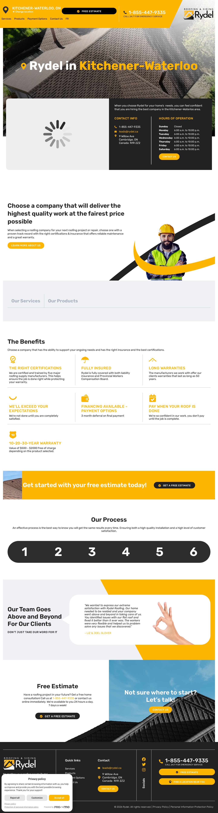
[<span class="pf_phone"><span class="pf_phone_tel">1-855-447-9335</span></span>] (126, 12)
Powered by (57, 807)
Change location (22, 11)
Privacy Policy (161, 806)
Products (19, 18)
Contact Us (56, 18)
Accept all (60, 798)
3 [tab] (92, 552)
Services (6, 18)
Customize (37, 798)
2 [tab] (58, 552)
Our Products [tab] (63, 301)
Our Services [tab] (25, 301)
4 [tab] (126, 552)
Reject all (15, 798)
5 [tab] (160, 552)
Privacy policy (10, 804)
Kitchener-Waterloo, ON (36, 8)
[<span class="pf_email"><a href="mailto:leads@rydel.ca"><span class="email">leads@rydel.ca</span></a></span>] (115, 131)
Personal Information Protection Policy (192, 806)
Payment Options (37, 18)
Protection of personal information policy (21, 807)
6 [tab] (193, 552)
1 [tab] (24, 552)
